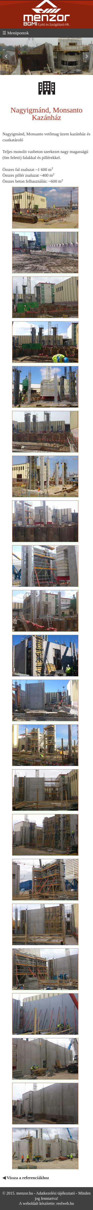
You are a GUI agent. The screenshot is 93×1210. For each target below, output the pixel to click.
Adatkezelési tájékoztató (55, 1193)
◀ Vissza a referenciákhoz (25, 1177)
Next (87, 56)
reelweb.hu (65, 1203)
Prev (6, 56)
